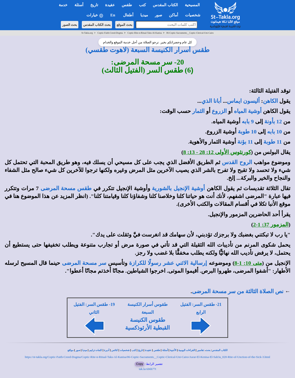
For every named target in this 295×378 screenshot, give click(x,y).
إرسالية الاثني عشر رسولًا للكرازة (168, 263)
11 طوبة (272, 142)
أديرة (106, 350)
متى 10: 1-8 (248, 263)
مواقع (71, 350)
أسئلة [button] (78, 5)
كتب (134, 350)
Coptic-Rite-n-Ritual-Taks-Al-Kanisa (144, 33)
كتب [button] (142, 5)
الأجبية (173, 350)
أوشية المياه (248, 111)
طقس (156, 350)
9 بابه (248, 121)
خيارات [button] (94, 15)
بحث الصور (69, 25)
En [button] (113, 15)
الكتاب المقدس (219, 350)
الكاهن (270, 101)
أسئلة (165, 350)
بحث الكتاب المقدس (97, 25)
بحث (208, 350)
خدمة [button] (63, 5)
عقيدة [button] (110, 5)
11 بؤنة (245, 142)
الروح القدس (237, 162)
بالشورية (162, 188)
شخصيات (125, 350)
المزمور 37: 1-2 (271, 224)
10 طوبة (247, 132)
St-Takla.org (87, 33)
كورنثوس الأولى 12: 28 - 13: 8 (217, 152)
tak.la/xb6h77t (147, 369)
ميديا (84, 350)
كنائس (114, 350)
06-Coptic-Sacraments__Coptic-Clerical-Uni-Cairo (190, 33)
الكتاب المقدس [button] (165, 5)
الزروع (219, 111)
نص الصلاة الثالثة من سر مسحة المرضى (237, 291)
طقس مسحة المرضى (66, 188)
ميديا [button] (144, 15)
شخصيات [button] (194, 15)
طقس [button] (127, 5)
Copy (139, 364)
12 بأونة (273, 121)
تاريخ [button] (94, 5)
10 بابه (274, 132)
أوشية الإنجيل (189, 188)
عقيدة (148, 350)
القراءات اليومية (186, 350)
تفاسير (200, 350)
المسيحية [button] (192, 5)
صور (78, 350)
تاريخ (140, 350)
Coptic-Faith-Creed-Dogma (110, 33)
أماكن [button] (173, 15)
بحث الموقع (124, 25)
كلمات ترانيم (95, 350)
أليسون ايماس (243, 101)
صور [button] (158, 15)
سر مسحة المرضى (84, 263)
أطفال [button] (128, 15)
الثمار (198, 111)
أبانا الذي (211, 101)
